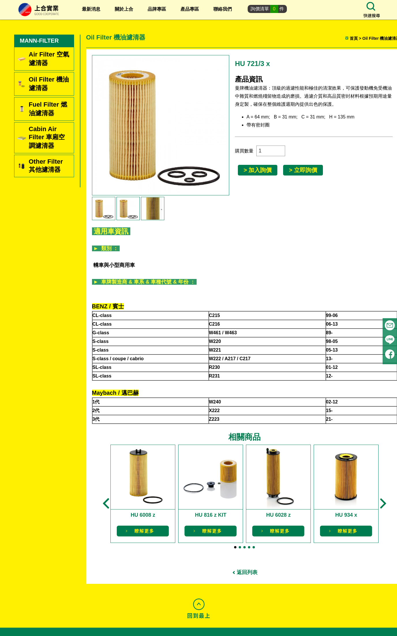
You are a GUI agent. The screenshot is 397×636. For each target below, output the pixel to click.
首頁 (354, 38)
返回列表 (247, 572)
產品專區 (189, 9)
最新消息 (91, 9)
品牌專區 (157, 9)
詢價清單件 (267, 9)
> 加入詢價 (258, 170)
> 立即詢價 (303, 170)
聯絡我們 (222, 9)
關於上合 (124, 9)
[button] (106, 503)
